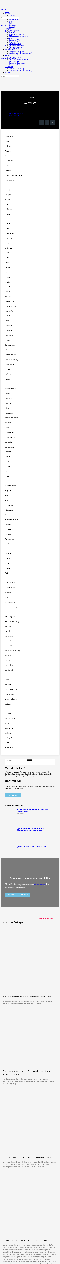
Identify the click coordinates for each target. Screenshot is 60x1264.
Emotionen (12, 42)
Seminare (8, 55)
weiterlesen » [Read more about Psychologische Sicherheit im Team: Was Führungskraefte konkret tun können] (20, 832)
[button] (41, 122)
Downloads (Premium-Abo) (18, 53)
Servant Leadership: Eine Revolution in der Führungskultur (27, 1240)
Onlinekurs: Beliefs (15, 65)
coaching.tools (14, 48)
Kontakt (7, 72)
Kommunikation (14, 37)
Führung (12, 44)
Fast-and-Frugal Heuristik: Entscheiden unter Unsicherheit (27, 1157)
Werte (11, 38)
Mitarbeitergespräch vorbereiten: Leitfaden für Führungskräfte (28, 996)
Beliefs (11, 40)
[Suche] (29, 760)
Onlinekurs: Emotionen (17, 63)
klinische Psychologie (16, 52)
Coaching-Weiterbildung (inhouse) (20, 70)
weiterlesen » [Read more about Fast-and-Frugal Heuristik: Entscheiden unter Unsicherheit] (20, 850)
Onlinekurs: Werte (15, 57)
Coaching (12, 33)
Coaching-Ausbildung (16, 69)
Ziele (10, 35)
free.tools (12, 50)
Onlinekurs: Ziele (15, 61)
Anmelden (4, 58)
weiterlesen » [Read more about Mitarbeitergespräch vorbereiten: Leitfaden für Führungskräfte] (20, 813)
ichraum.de (4, 10)
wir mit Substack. (40, 884)
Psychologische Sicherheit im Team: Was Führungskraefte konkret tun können (30, 829)
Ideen (32, 97)
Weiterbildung (9, 67)
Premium (8, 46)
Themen (7, 31)
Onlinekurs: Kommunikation (18, 59)
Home (7, 29)
